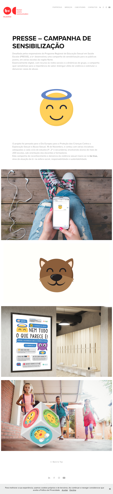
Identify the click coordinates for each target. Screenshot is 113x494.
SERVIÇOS (68, 7)
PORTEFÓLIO (57, 7)
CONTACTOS (92, 7)
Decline (73, 490)
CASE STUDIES (80, 7)
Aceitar (65, 490)
